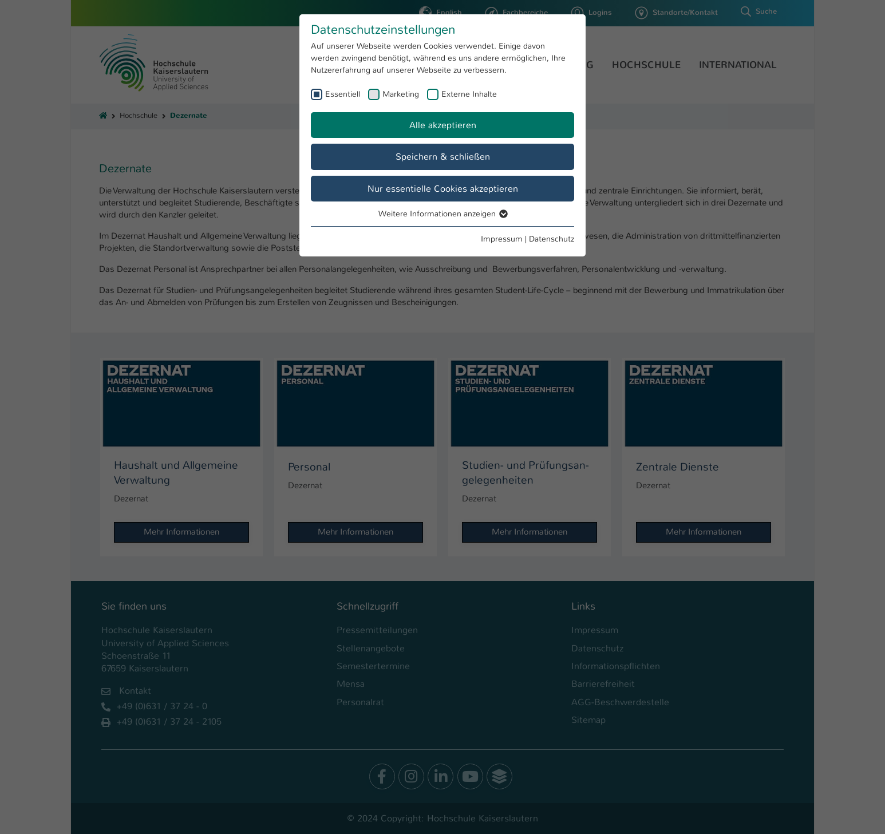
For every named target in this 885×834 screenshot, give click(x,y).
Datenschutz (551, 239)
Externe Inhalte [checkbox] (469, 94)
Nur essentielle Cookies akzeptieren (443, 189)
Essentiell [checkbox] (342, 94)
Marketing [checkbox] (400, 94)
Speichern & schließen (443, 157)
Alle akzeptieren (442, 125)
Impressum (502, 239)
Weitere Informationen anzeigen (442, 213)
